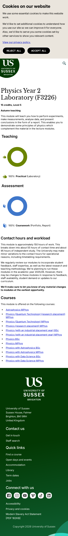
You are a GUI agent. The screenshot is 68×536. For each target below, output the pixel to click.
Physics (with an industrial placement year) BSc (32, 330)
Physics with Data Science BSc (23, 356)
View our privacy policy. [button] (17, 42)
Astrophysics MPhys (17, 309)
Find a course (13, 454)
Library (10, 470)
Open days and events (19, 459)
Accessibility (13, 503)
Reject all (14, 50)
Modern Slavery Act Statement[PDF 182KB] (23, 516)
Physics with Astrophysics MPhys (24, 352)
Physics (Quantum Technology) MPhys (27, 321)
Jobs (9, 480)
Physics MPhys (14, 343)
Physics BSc (13, 339)
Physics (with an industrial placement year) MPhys (34, 334)
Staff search (13, 440)
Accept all (38, 50)
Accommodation (15, 464)
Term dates (12, 475)
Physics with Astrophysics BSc (23, 347)
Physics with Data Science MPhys (25, 360)
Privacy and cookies (17, 508)
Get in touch (13, 435)
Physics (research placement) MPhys (26, 325)
